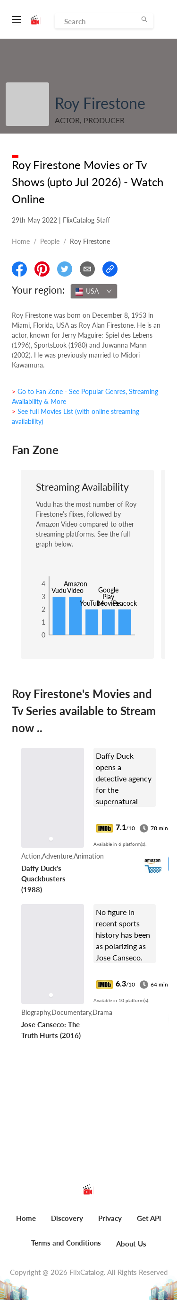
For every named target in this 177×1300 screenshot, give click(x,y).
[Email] (87, 269)
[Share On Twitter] (64, 269)
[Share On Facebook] (19, 269)
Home (21, 241)
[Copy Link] (110, 269)
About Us (131, 1243)
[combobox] (94, 291)
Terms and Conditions (66, 1242)
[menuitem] (25, 1223)
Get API (149, 1218)
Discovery (67, 1218)
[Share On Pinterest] (42, 269)
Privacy (110, 1218)
